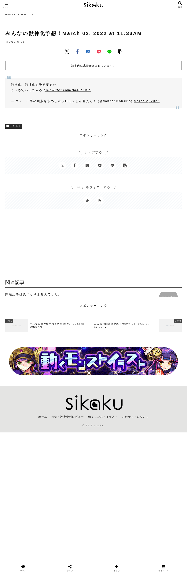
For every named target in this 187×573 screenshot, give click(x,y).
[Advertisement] (93, 245)
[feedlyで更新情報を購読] (87, 200)
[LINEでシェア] (109, 51)
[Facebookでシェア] (77, 51)
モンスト (13, 126)
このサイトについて (135, 416)
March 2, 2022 (147, 101)
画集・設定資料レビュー (67, 416)
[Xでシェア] (67, 51)
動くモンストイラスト (103, 416)
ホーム (42, 416)
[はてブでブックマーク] (88, 51)
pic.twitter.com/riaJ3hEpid (67, 90)
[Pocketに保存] (99, 51)
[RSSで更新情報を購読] (100, 200)
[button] (120, 51)
